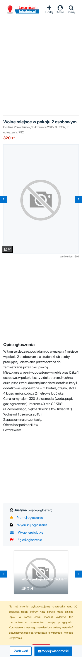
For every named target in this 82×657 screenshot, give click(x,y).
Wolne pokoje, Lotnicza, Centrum (47, 579)
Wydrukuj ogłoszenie (28, 525)
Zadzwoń (20, 651)
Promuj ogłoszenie (26, 518)
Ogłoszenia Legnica (23, 9)
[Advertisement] (41, 62)
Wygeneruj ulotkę (26, 532)
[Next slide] (78, 199)
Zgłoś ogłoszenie (26, 540)
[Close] (76, 606)
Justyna (33, 510)
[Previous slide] (3, 199)
